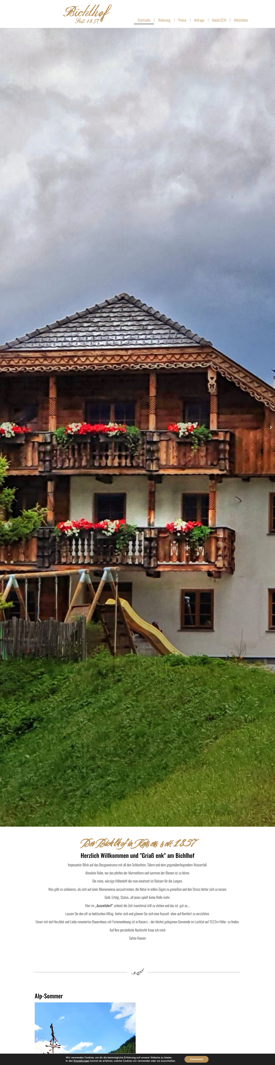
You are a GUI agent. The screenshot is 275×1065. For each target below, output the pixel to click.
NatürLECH (219, 20)
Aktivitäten (241, 20)
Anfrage (199, 20)
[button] (4, 427)
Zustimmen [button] (196, 1059)
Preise (182, 20)
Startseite (144, 20)
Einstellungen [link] (81, 1061)
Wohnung (164, 20)
